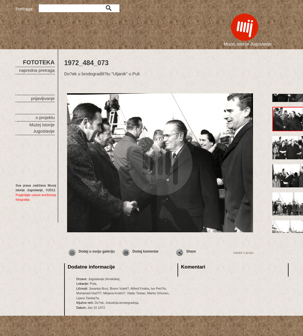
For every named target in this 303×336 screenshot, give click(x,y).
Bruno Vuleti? (119, 288)
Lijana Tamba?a (87, 298)
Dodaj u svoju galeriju (97, 251)
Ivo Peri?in (158, 288)
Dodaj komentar (145, 251)
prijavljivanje (43, 98)
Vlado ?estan (136, 293)
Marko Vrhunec (158, 293)
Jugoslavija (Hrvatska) (103, 279)
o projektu (45, 117)
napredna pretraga (37, 70)
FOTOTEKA (39, 62)
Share (191, 251)
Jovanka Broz (98, 288)
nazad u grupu (243, 252)
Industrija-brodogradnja (122, 302)
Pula (93, 283)
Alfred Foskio (139, 288)
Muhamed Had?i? (88, 293)
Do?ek (99, 302)
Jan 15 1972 (96, 307)
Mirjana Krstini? (114, 293)
